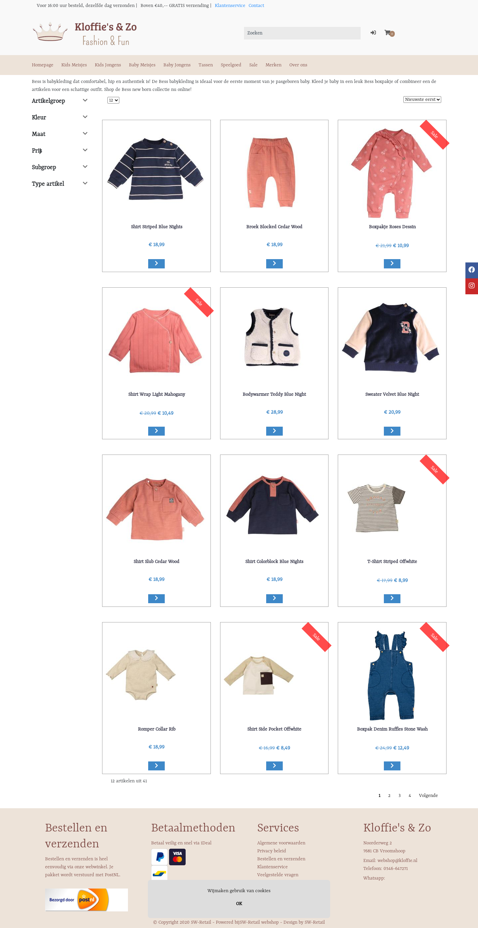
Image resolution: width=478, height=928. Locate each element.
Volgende (428, 795)
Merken (273, 65)
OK (239, 903)
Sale (253, 65)
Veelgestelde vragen (277, 875)
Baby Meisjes (142, 65)
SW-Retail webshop (259, 922)
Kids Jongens (108, 65)
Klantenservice (230, 5)
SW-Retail (315, 922)
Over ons (298, 65)
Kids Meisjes (74, 65)
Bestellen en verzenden (281, 859)
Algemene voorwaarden (281, 843)
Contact (256, 5)
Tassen (206, 65)
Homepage (42, 65)
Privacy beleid (271, 851)
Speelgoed (231, 65)
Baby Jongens (177, 65)
